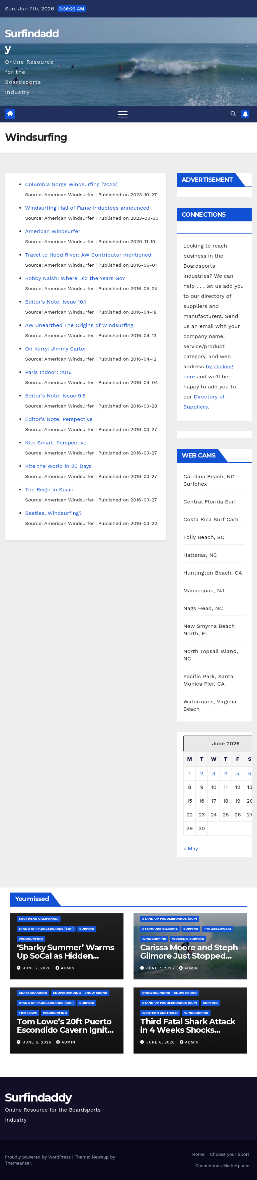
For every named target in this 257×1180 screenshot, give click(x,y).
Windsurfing (31, 939)
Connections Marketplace (222, 1165)
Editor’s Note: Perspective (59, 419)
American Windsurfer (52, 231)
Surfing (86, 928)
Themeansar (18, 1163)
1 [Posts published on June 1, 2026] (189, 773)
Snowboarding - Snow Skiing (80, 993)
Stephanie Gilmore (160, 928)
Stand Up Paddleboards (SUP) (46, 928)
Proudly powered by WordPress (38, 1157)
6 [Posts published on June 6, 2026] (250, 773)
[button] (233, 114)
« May (190, 848)
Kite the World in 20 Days (58, 466)
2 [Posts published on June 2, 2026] (201, 773)
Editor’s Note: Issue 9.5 (55, 395)
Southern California (39, 918)
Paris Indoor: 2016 (48, 372)
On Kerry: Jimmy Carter (55, 348)
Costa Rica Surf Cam (211, 519)
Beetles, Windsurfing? (53, 513)
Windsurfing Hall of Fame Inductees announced (87, 208)
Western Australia (160, 1013)
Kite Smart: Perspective (56, 442)
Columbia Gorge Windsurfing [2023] (71, 184)
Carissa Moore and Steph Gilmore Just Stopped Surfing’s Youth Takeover (189, 956)
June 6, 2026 (38, 1042)
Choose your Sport (229, 1154)
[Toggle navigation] (123, 114)
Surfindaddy (38, 1097)
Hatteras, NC (200, 555)
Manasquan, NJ (203, 590)
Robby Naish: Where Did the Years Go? (75, 278)
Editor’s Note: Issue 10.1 (55, 302)
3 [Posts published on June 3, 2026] (213, 773)
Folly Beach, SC (204, 537)
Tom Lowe (28, 1013)
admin (65, 968)
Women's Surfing (188, 939)
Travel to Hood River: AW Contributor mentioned (88, 255)
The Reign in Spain (49, 489)
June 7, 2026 (37, 968)
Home (198, 1154)
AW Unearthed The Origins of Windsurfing (79, 325)
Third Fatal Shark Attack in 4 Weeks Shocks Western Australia (187, 1030)
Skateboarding (33, 993)
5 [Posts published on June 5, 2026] (237, 773)
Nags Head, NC (203, 608)
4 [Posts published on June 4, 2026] (226, 773)
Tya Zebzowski (217, 928)
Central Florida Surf (209, 501)
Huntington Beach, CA (212, 573)
